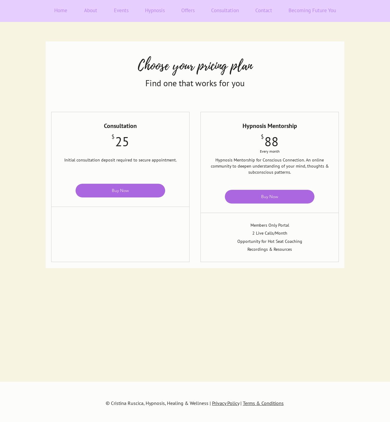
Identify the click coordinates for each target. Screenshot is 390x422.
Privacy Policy (225, 403)
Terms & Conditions (263, 403)
